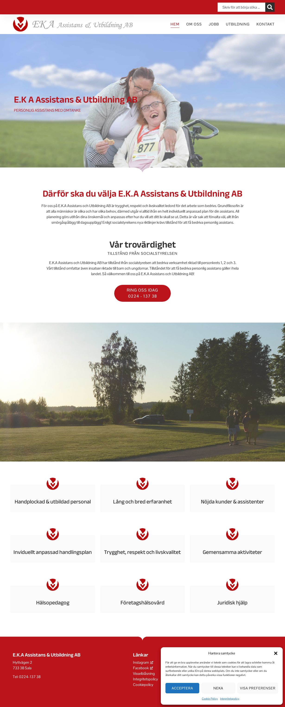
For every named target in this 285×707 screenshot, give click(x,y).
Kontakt (265, 24)
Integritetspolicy (229, 699)
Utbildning (238, 24)
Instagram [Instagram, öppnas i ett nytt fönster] (143, 662)
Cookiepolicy (143, 684)
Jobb (214, 24)
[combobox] (241, 7)
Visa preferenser (258, 688)
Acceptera (182, 688)
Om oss (194, 24)
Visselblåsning (144, 673)
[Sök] (270, 7)
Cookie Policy (210, 699)
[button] (275, 653)
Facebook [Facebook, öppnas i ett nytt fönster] (143, 668)
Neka (218, 688)
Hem (175, 24)
